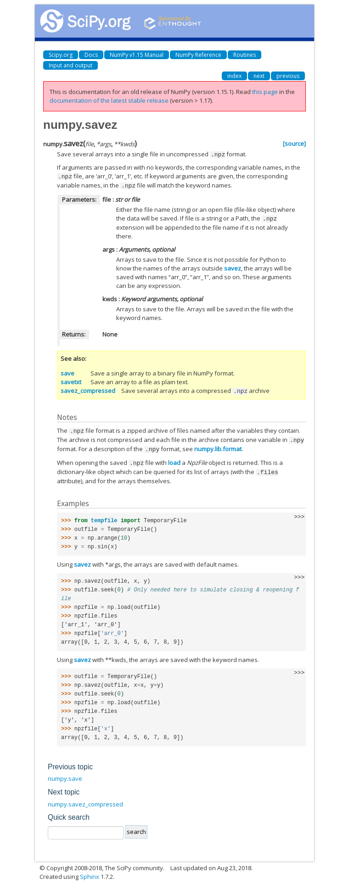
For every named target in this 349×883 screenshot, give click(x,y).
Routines (244, 55)
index (234, 76)
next (259, 76)
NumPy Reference (198, 55)
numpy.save (65, 774)
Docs (91, 55)
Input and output (70, 65)
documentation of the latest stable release (109, 100)
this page (265, 92)
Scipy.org (61, 55)
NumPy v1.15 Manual (136, 55)
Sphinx (89, 872)
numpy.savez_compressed (85, 799)
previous (287, 76)
